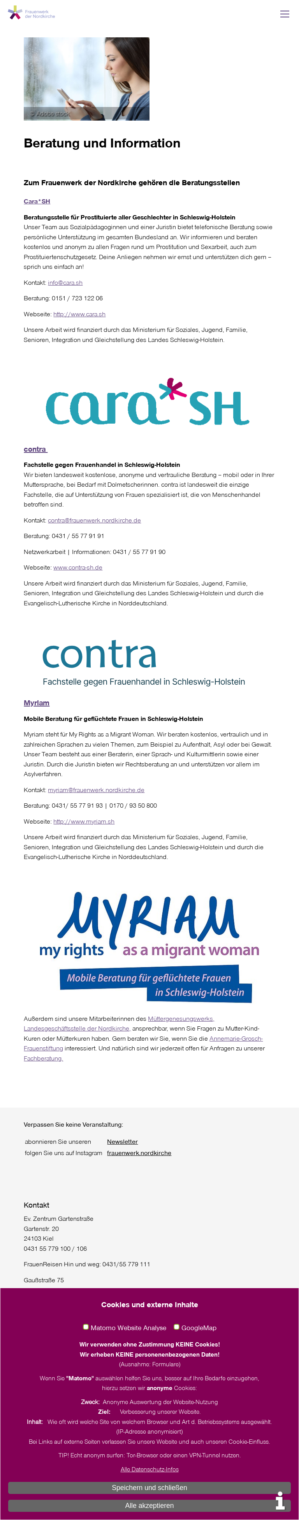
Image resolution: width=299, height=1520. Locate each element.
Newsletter (122, 1141)
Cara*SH (37, 201)
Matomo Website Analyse (128, 1328)
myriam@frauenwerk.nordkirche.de (96, 789)
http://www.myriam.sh (83, 821)
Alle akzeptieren (149, 1505)
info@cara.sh (65, 282)
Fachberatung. (43, 1058)
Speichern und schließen (149, 1488)
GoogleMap (198, 1328)
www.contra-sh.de (77, 567)
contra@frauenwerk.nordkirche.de (94, 520)
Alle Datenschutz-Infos (150, 1469)
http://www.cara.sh (79, 314)
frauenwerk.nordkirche (139, 1152)
